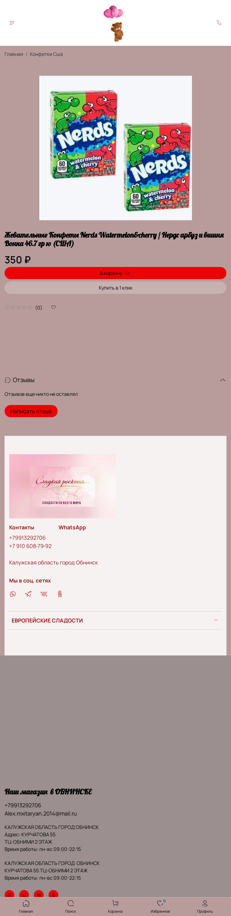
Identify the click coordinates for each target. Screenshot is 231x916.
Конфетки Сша (46, 54)
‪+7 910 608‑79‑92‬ (30, 545)
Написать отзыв (31, 411)
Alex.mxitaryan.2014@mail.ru (41, 813)
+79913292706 (27, 537)
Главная (14, 54)
